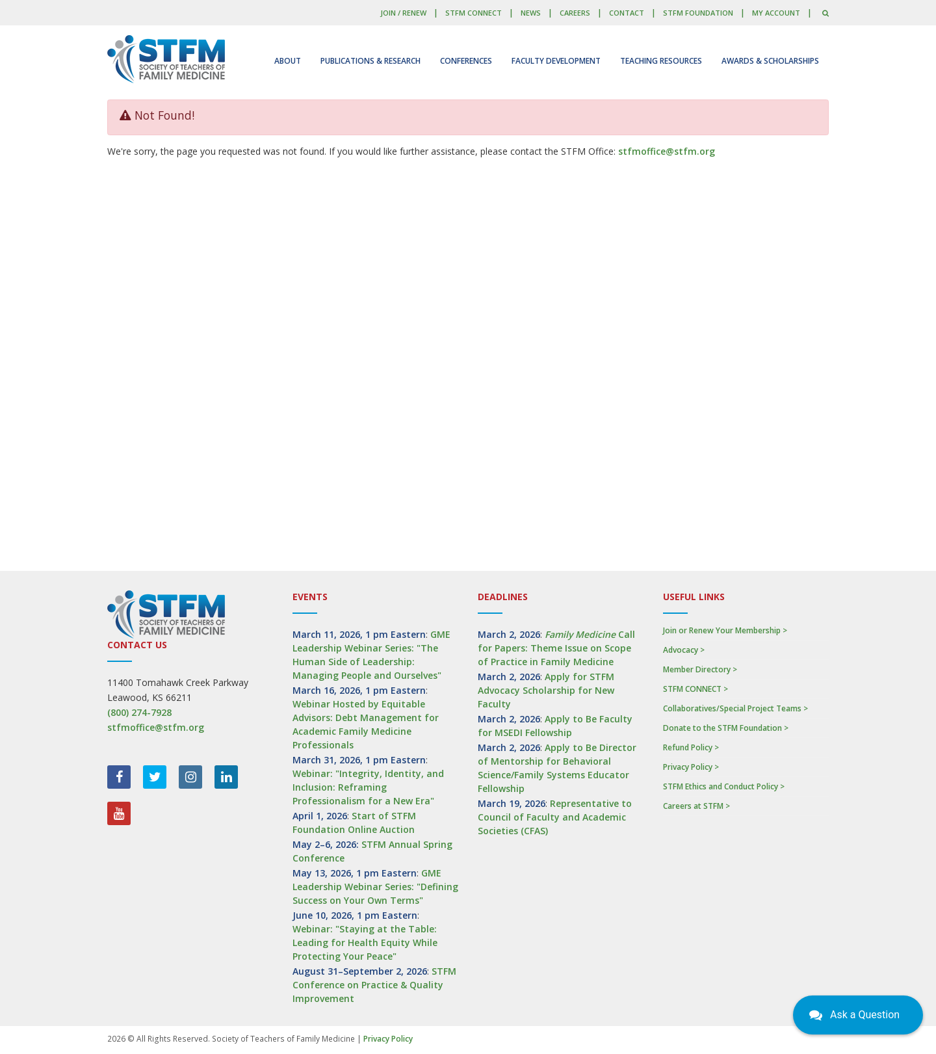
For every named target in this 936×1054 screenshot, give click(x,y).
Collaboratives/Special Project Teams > (735, 708)
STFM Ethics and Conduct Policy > (724, 786)
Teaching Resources (661, 60)
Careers (575, 13)
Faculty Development (556, 60)
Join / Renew (403, 13)
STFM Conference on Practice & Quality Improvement (374, 985)
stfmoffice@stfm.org (666, 151)
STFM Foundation (698, 13)
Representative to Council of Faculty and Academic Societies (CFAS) (555, 817)
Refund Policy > (691, 747)
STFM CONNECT (473, 13)
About (287, 60)
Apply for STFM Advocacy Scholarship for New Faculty (546, 690)
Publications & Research (370, 60)
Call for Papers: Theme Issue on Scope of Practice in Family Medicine (556, 648)
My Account (776, 13)
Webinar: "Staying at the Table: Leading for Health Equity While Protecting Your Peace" (364, 942)
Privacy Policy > (691, 766)
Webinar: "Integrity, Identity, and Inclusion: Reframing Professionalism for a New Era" (368, 787)
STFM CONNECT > (695, 688)
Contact (626, 13)
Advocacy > (684, 649)
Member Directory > (700, 669)
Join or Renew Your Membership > (725, 630)
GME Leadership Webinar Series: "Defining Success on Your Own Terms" (375, 886)
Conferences (466, 60)
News (531, 13)
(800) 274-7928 (139, 712)
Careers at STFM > (696, 805)
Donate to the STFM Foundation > (725, 727)
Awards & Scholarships (770, 60)
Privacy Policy (388, 1038)
